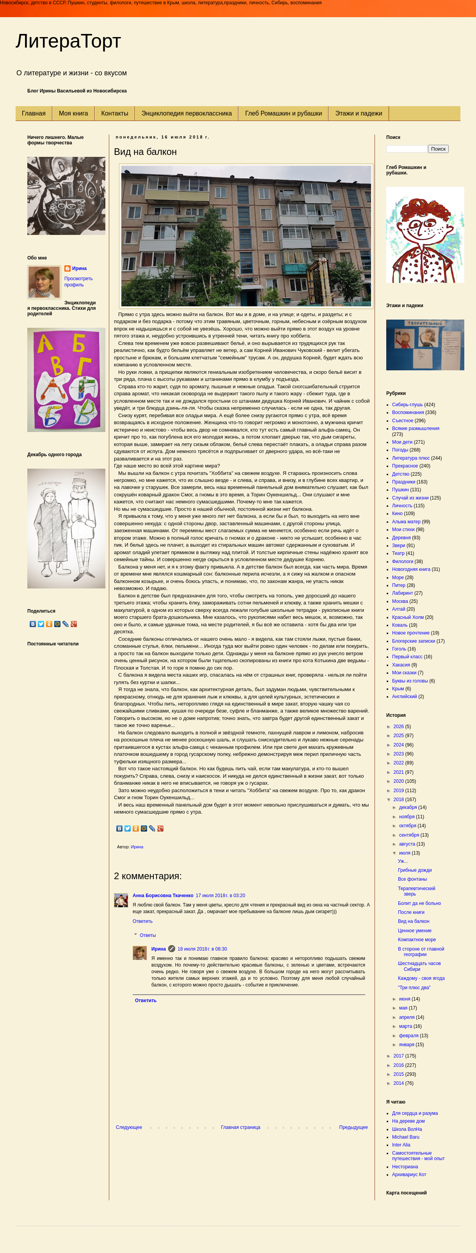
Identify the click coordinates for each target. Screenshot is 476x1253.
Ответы (148, 935)
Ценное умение (415, 930)
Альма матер (406, 521)
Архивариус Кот (409, 1174)
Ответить (143, 921)
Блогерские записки (413, 641)
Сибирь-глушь (407, 404)
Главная (34, 113)
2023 (399, 754)
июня (405, 999)
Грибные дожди (415, 870)
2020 (399, 781)
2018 (399, 799)
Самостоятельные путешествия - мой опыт (418, 1155)
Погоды (400, 450)
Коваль (400, 625)
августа (408, 844)
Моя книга (73, 113)
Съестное (402, 420)
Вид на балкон (414, 921)
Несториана (405, 1166)
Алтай (398, 609)
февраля (409, 1035)
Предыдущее (353, 1127)
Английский (404, 696)
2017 (399, 1056)
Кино (397, 513)
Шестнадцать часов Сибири (419, 966)
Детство (400, 474)
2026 (399, 726)
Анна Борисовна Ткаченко (163, 895)
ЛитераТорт (68, 41)
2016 (399, 1065)
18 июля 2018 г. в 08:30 (202, 949)
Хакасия (401, 665)
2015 (399, 1074)
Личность (402, 505)
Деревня (401, 537)
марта (406, 1026)
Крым (398, 688)
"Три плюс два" (414, 987)
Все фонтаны (412, 879)
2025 (399, 735)
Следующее (129, 1127)
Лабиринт (402, 593)
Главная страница (241, 1127)
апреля (407, 1017)
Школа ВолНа (407, 1129)
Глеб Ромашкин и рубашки (283, 113)
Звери (398, 545)
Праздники (403, 482)
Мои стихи (403, 529)
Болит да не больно (419, 903)
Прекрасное (405, 466)
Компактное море (417, 939)
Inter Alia (401, 1145)
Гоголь (399, 649)
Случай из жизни (410, 498)
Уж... (403, 861)
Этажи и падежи (358, 113)
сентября (410, 835)
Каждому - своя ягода (421, 978)
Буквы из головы (410, 681)
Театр (398, 553)
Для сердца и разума (415, 1113)
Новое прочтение (411, 633)
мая (404, 1008)
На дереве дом (408, 1121)
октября (408, 825)
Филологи (402, 561)
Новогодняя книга (411, 569)
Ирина (158, 949)
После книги (411, 912)
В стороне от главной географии (421, 951)
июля (405, 853)
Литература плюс (411, 458)
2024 (399, 745)
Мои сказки (404, 672)
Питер (398, 585)
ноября (407, 816)
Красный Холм (408, 617)
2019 (399, 790)
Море (398, 577)
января (407, 1044)
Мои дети (402, 442)
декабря (408, 807)
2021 (399, 772)
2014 (399, 1083)
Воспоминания (408, 412)
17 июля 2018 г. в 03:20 (220, 895)
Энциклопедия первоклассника (187, 113)
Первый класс (407, 656)
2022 (399, 763)
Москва (400, 601)
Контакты (114, 113)
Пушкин (400, 489)
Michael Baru (405, 1137)
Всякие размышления (415, 428)
